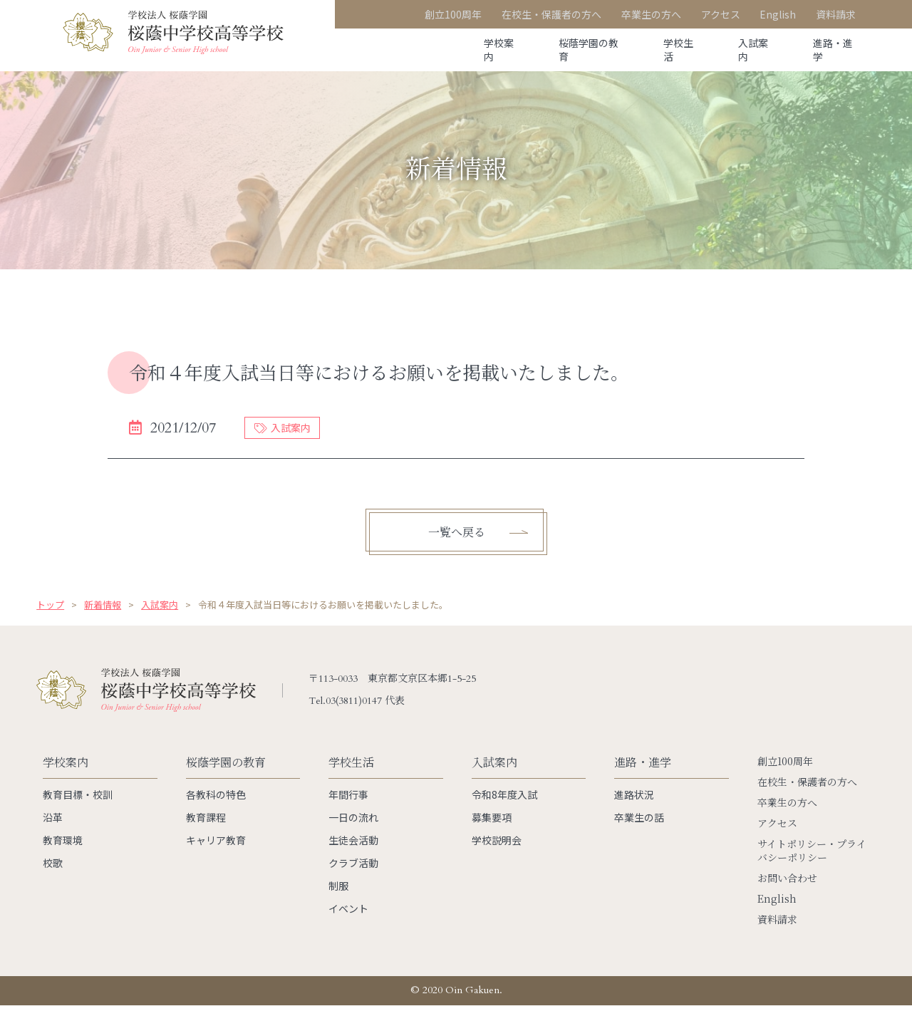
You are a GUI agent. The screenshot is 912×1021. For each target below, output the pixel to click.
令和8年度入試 (504, 810)
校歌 (53, 878)
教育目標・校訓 (78, 810)
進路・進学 (830, 50)
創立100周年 (785, 777)
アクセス (777, 839)
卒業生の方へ (787, 818)
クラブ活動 (353, 878)
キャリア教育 (216, 856)
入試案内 (742, 50)
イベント (348, 924)
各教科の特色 (216, 810)
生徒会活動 (353, 856)
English (777, 914)
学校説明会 (497, 856)
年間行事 (348, 810)
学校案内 (464, 50)
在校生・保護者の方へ (807, 797)
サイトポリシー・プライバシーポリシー (811, 866)
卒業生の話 (639, 833)
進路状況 (634, 810)
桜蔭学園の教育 (562, 50)
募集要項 (492, 833)
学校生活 (660, 50)
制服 (338, 901)
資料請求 (777, 935)
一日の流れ (353, 833)
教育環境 (63, 856)
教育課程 (206, 833)
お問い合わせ (787, 894)
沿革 (53, 833)
